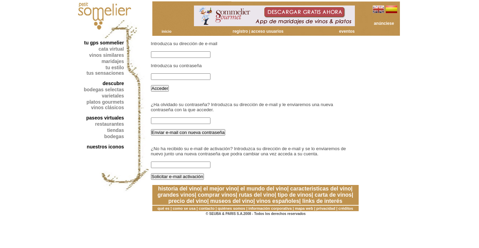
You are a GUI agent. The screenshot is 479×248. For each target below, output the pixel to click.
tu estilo (115, 67)
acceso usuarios (267, 31)
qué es (163, 208)
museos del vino (231, 201)
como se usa (184, 208)
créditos (345, 208)
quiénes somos (231, 208)
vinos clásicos (107, 107)
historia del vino (179, 189)
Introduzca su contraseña (176, 65)
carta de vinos (333, 195)
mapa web (304, 208)
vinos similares (106, 55)
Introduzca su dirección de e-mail (184, 43)
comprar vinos (217, 195)
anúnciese (384, 23)
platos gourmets (105, 102)
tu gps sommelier (104, 42)
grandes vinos (176, 195)
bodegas (114, 136)
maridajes (112, 61)
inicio (167, 31)
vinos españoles (278, 201)
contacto (207, 208)
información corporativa (270, 208)
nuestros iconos (105, 146)
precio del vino (187, 201)
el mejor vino (220, 189)
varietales (113, 96)
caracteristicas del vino (320, 189)
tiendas (115, 130)
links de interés (322, 201)
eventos (347, 31)
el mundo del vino (263, 189)
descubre (113, 83)
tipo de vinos (294, 195)
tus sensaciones (105, 73)
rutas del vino (256, 195)
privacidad (325, 208)
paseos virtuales (105, 118)
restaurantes (109, 124)
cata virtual (111, 49)
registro (240, 31)
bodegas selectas (104, 89)
